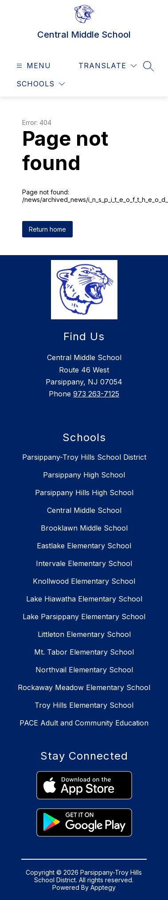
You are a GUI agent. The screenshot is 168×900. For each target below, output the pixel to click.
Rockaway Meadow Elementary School (84, 687)
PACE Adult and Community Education (84, 722)
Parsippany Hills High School (84, 492)
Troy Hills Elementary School (84, 705)
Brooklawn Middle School (84, 528)
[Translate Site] (107, 65)
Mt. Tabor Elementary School (84, 652)
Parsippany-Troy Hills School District (84, 457)
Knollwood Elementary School (84, 581)
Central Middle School (84, 510)
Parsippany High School (84, 474)
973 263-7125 (96, 393)
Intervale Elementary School (84, 563)
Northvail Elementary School (84, 669)
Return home (47, 229)
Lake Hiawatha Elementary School (84, 598)
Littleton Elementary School (84, 634)
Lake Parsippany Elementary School (84, 616)
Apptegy (103, 887)
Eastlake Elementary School (84, 545)
